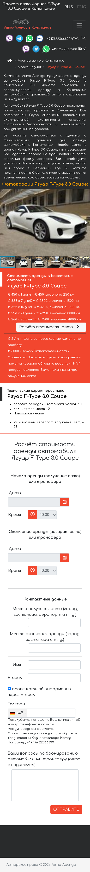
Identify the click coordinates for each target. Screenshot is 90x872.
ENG (81, 7)
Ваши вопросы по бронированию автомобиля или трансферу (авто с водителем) (44, 759)
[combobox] (17, 713)
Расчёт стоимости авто (50, 327)
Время (14, 515)
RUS (69, 7)
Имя (17, 665)
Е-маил (15, 678)
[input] (34, 501)
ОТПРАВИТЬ (66, 809)
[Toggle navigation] (79, 25)
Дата (15, 493)
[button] (86, 222)
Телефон (16, 704)
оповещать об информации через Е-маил (39, 692)
